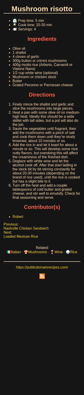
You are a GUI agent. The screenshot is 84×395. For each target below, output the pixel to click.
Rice (73, 252)
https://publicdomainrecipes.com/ (42, 267)
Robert (18, 217)
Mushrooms (37, 252)
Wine (58, 252)
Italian (16, 252)
